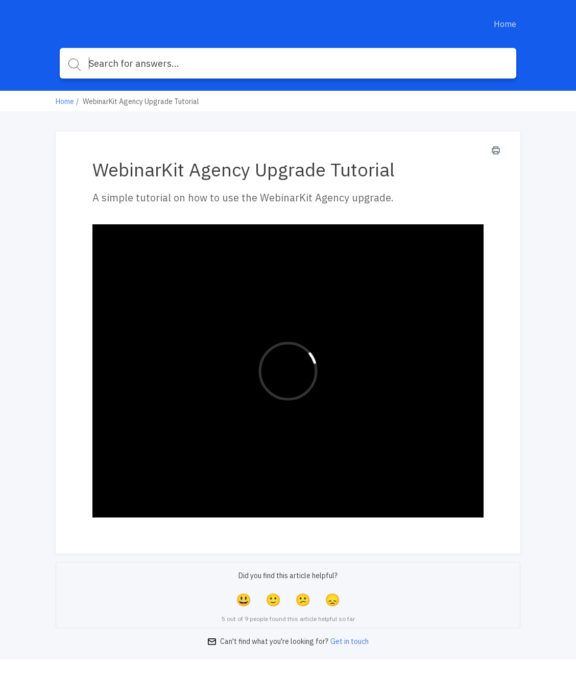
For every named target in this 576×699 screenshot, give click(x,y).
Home (505, 24)
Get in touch (349, 641)
